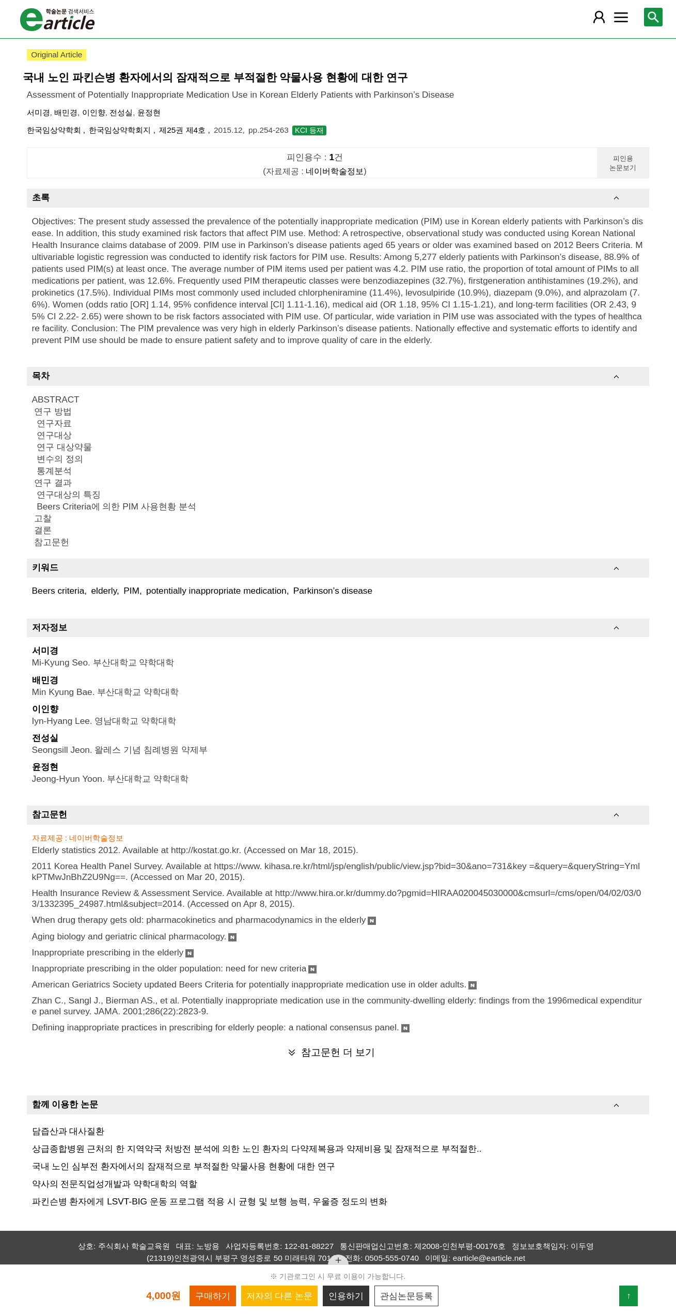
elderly (104, 590)
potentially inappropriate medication (216, 590)
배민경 (65, 112)
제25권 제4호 (183, 130)
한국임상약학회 (55, 130)
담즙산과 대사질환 (68, 1131)
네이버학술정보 (335, 171)
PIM (131, 590)
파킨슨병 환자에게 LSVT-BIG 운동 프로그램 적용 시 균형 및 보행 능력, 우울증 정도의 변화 (210, 1201)
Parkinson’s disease (332, 590)
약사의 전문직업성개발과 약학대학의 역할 (114, 1184)
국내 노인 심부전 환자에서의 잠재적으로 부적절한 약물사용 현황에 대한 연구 (183, 1166)
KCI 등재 (309, 130)
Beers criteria (58, 590)
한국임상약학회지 (121, 130)
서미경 (38, 112)
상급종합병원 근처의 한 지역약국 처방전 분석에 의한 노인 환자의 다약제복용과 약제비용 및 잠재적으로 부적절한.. (257, 1148)
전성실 (121, 112)
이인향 (93, 112)
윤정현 (149, 112)
